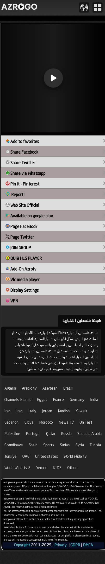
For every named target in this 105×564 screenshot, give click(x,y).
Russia (66, 434)
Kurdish (64, 411)
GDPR (75, 545)
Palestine (12, 434)
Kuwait (81, 411)
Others (72, 468)
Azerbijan (49, 388)
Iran (7, 411)
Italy (32, 411)
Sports (48, 445)
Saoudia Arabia (89, 434)
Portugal (33, 434)
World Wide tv (75, 456)
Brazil (68, 388)
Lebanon (11, 422)
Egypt (42, 400)
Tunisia (95, 445)
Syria (79, 445)
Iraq (19, 411)
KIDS (57, 468)
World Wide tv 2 (17, 468)
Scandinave (13, 445)
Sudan (65, 445)
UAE (25, 456)
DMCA (88, 545)
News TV (66, 422)
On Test (86, 422)
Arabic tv (29, 388)
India (94, 400)
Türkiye (10, 456)
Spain (33, 445)
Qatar (50, 434)
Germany (77, 400)
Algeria (10, 388)
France (58, 400)
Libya (28, 422)
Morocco (46, 422)
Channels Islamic (17, 400)
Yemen (41, 468)
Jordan (47, 411)
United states (46, 456)
